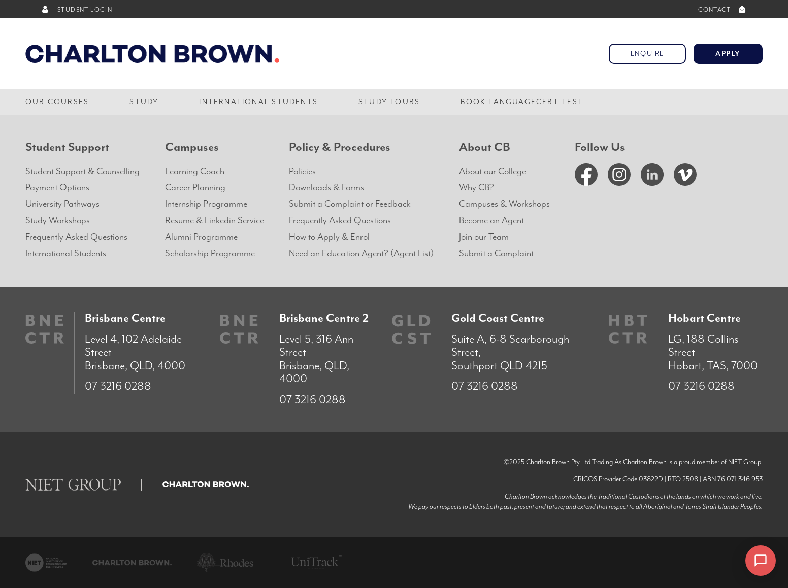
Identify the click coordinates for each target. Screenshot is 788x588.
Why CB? (476, 187)
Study (143, 101)
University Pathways (62, 204)
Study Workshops (57, 220)
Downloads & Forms (326, 187)
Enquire (647, 54)
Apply (728, 54)
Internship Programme (206, 204)
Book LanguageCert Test (522, 101)
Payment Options (57, 187)
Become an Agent (491, 220)
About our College (492, 171)
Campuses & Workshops (504, 204)
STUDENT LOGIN (76, 10)
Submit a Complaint (496, 253)
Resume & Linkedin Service (214, 220)
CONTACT (722, 10)
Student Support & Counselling (82, 171)
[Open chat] (760, 560)
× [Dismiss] (727, 562)
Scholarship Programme (210, 253)
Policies (302, 171)
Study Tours (389, 101)
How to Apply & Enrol (329, 237)
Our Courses (57, 101)
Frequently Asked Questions (76, 237)
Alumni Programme (201, 237)
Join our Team (484, 237)
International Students (258, 101)
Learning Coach (194, 171)
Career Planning (195, 187)
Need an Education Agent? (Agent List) (361, 253)
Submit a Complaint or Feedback (350, 204)
